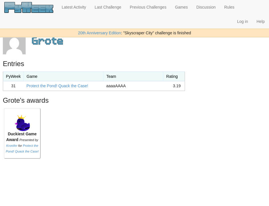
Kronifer (11, 145)
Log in (242, 21)
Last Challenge (108, 7)
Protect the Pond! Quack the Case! (57, 86)
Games (181, 7)
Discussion (206, 7)
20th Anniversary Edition (99, 33)
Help (260, 21)
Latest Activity (74, 7)
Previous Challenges (148, 7)
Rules (229, 7)
